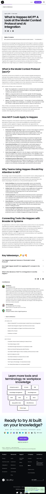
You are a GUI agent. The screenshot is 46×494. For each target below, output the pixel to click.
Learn (12, 458)
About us (30, 461)
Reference (8, 447)
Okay (42, 489)
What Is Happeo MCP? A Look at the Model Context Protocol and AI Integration (19, 448)
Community (13, 471)
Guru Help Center (21, 459)
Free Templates (31, 472)
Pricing (3, 458)
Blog (12, 475)
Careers (30, 458)
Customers (13, 461)
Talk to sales (38, 2)
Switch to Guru (31, 469)
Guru (17, 231)
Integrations (4, 465)
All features (4, 468)
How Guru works (5, 461)
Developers (13, 468)
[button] (43, 2)
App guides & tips (15, 447)
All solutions (4, 471)
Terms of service (17, 486)
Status (20, 462)
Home (3, 447)
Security (21, 465)
